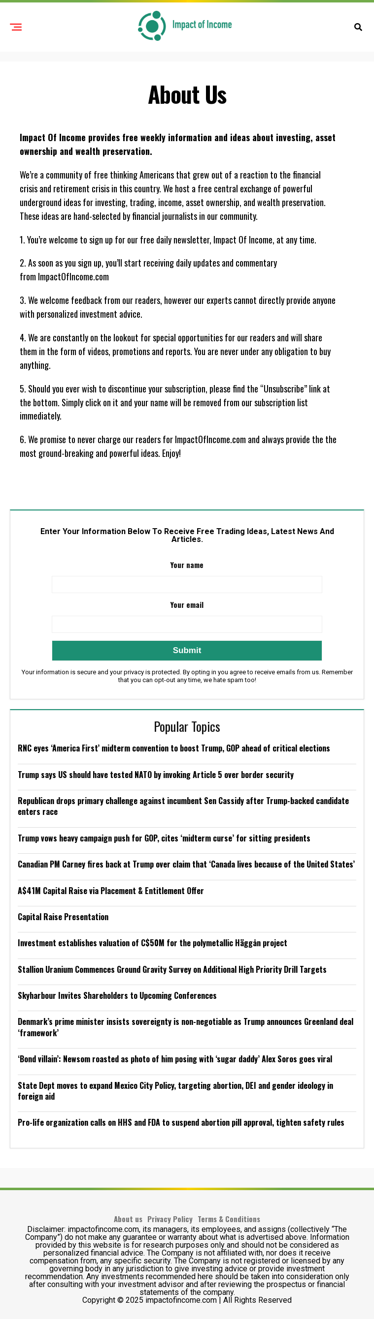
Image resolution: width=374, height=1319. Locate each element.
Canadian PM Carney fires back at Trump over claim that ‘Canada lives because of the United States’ (186, 864)
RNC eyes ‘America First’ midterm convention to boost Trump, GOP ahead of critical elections (174, 748)
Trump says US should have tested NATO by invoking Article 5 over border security (156, 774)
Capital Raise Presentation (63, 917)
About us (128, 1218)
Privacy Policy (170, 1218)
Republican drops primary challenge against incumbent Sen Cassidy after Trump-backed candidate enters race (183, 806)
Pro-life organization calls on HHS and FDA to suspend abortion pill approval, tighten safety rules (181, 1122)
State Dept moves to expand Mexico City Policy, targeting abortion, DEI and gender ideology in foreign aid (175, 1090)
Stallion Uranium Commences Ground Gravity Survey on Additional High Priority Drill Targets (172, 969)
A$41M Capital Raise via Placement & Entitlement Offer (111, 891)
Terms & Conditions (229, 1218)
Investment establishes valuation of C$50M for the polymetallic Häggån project (152, 943)
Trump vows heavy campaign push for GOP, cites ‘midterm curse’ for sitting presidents (164, 838)
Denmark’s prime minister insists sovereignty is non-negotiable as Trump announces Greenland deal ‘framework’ (185, 1027)
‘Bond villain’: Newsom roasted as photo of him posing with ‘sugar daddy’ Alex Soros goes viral (175, 1059)
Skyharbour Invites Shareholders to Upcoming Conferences (117, 995)
